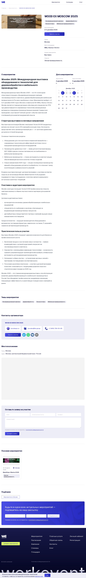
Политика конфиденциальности (40, 561)
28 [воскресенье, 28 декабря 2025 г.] (81, 104)
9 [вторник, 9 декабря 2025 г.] (62, 97)
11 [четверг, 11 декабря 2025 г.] (70, 97)
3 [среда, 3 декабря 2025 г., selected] (66, 93)
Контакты (53, 544)
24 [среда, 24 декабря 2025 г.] (66, 104)
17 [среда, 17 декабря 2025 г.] (66, 100)
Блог (80, 2)
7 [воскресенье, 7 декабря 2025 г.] (81, 93)
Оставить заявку (12, 433)
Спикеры (35, 548)
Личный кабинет (76, 536)
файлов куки (39, 576)
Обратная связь (56, 540)
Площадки (35, 552)
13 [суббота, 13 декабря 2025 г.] (78, 97)
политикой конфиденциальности (35, 430)
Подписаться (53, 516)
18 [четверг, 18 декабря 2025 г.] (70, 100)
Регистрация (75, 540)
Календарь (69, 2)
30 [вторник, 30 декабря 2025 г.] (62, 108)
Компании (35, 544)
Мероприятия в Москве (11, 497)
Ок (47, 575)
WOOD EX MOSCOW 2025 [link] (27, 8)
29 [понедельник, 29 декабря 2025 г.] (59, 108)
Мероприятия (56, 2)
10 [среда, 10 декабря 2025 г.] (66, 97)
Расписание (36, 540)
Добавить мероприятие (11, 543)
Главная (3, 8)
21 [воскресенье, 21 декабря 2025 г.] (81, 100)
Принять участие (54, 34)
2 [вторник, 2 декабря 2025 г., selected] (62, 93)
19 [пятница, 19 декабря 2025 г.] (74, 100)
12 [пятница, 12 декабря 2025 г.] (74, 97)
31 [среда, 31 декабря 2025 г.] (66, 108)
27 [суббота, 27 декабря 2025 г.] (78, 104)
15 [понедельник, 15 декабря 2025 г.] (59, 100)
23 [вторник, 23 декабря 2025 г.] (62, 104)
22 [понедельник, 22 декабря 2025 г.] (59, 104)
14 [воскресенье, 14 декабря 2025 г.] (81, 97)
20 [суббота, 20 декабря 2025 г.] (78, 100)
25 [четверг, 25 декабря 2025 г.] (70, 104)
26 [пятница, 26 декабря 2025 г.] (74, 104)
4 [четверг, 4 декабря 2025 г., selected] (70, 93)
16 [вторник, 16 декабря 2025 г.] (62, 100)
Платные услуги (55, 536)
